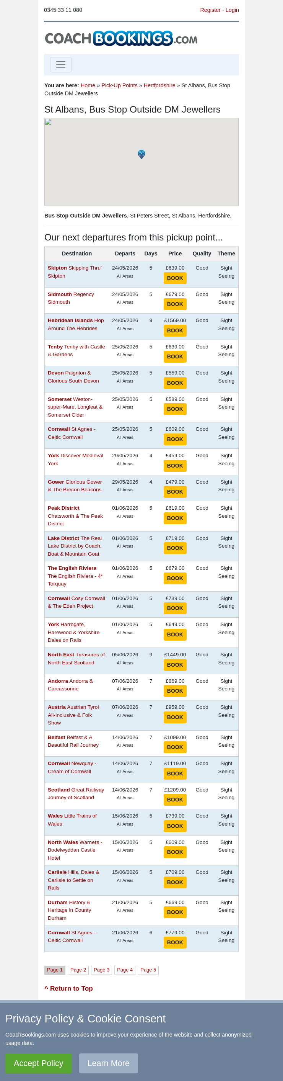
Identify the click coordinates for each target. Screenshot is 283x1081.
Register (210, 10)
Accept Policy (38, 1063)
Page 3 (101, 970)
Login (232, 10)
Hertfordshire (160, 85)
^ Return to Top (68, 988)
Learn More (109, 1063)
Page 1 (55, 970)
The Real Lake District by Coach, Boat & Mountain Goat (75, 546)
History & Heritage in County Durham (69, 910)
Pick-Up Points (119, 85)
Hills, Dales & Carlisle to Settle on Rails (73, 880)
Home (88, 85)
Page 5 (148, 970)
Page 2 (78, 970)
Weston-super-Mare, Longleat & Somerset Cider (75, 407)
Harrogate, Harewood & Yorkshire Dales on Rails (73, 632)
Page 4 (125, 970)
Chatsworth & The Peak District (75, 516)
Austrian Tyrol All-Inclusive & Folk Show (73, 715)
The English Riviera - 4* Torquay (75, 576)
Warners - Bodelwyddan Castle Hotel (75, 850)
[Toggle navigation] (61, 64)
